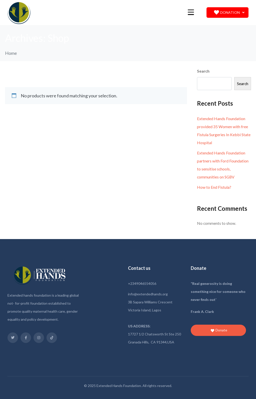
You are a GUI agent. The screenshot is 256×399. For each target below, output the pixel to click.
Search (203, 71)
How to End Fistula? (214, 187)
